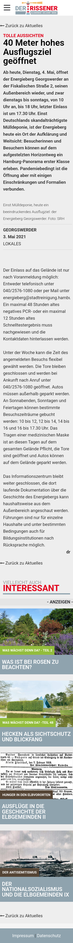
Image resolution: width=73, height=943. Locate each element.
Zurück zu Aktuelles (21, 25)
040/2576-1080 (18, 290)
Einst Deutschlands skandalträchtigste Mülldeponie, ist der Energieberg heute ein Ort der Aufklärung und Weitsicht (35, 127)
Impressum (23, 935)
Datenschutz (49, 935)
